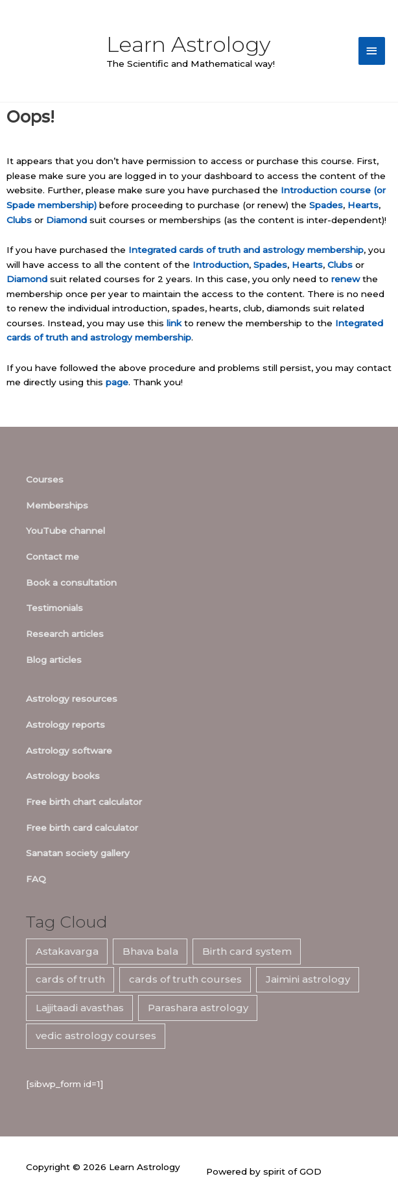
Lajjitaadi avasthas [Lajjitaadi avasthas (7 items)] (80, 1007)
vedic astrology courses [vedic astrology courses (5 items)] (96, 1035)
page (117, 382)
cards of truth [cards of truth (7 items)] (70, 979)
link (174, 323)
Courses (45, 479)
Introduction (221, 264)
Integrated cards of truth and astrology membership (246, 250)
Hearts (363, 205)
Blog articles (54, 659)
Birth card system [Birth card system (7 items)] (247, 951)
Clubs (19, 220)
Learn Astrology (188, 44)
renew (345, 279)
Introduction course (326, 190)
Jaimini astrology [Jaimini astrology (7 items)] (308, 979)
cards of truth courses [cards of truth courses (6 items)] (185, 979)
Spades (326, 205)
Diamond (66, 220)
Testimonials (54, 608)
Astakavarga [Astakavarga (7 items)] (67, 951)
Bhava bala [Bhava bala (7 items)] (150, 951)
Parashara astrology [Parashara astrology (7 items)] (198, 1007)
